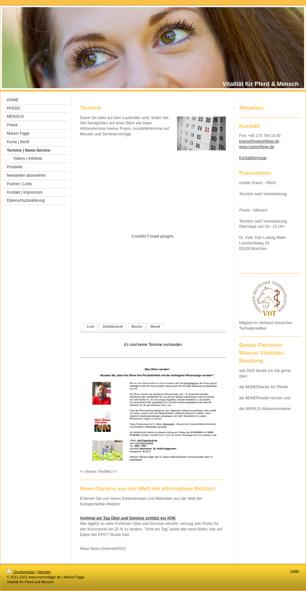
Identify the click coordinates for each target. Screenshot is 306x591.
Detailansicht (113, 326)
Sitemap (43, 572)
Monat (155, 326)
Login (294, 571)
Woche (137, 326)
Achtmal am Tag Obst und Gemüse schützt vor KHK (128, 518)
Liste (90, 326)
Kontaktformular (253, 158)
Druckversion (21, 572)
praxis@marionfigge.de (259, 141)
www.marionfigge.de (256, 146)
